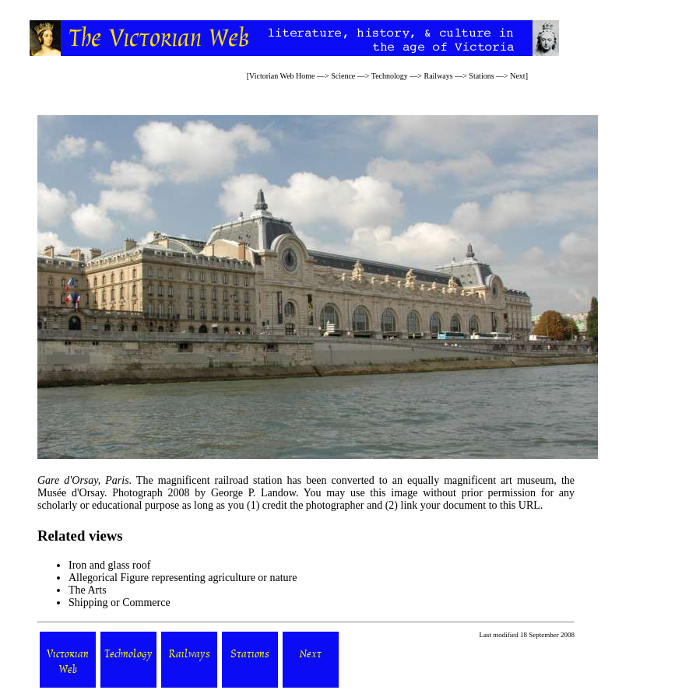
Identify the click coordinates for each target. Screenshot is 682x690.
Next (517, 76)
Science (343, 76)
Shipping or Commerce (119, 602)
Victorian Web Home (282, 76)
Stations (481, 76)
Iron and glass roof (109, 565)
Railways (438, 76)
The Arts (88, 590)
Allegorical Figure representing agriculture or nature (183, 577)
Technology (389, 76)
